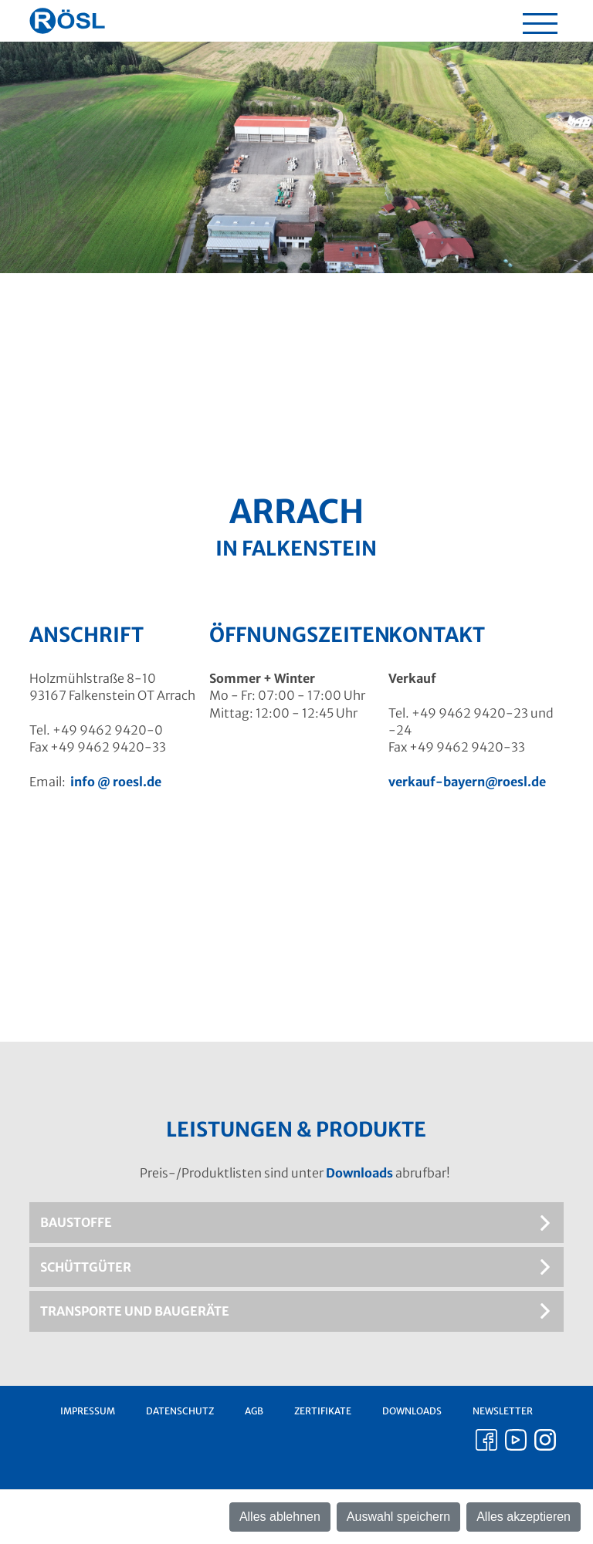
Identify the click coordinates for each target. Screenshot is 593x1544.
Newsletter (503, 1411)
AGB (254, 1411)
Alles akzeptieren (523, 1516)
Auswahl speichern (398, 1516)
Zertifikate (322, 1411)
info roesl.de (115, 781)
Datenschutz (180, 1411)
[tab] (296, 1222)
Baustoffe (76, 1222)
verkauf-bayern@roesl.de (467, 781)
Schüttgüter (85, 1267)
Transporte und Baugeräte (134, 1311)
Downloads (359, 1173)
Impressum (87, 1411)
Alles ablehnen (279, 1516)
